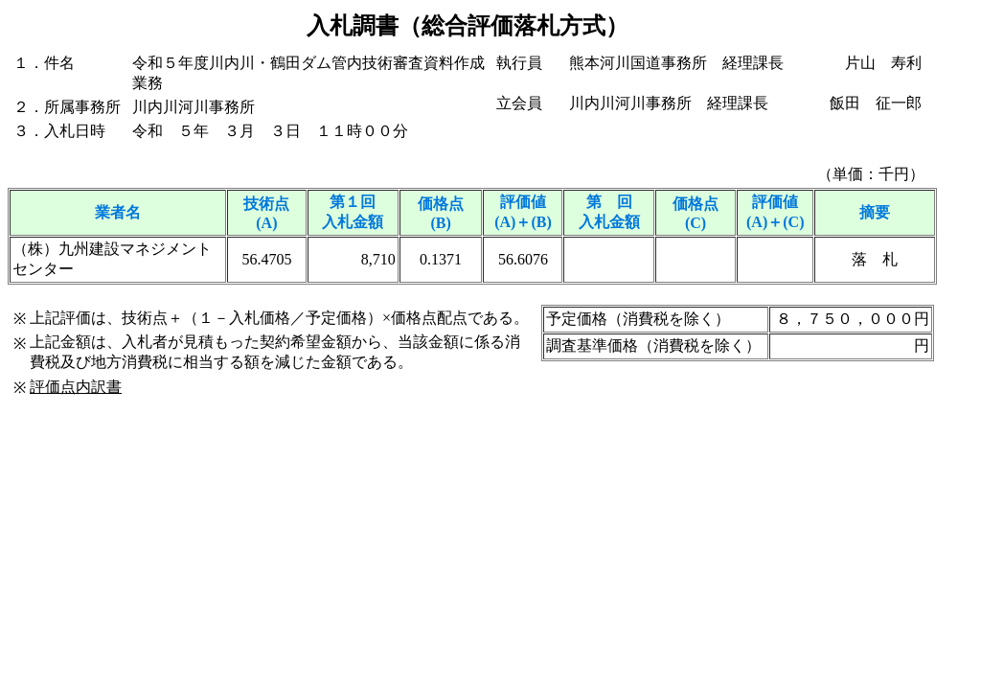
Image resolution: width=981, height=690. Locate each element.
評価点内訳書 (76, 387)
